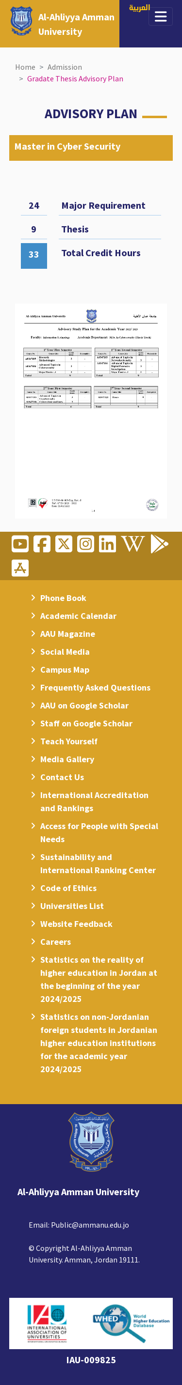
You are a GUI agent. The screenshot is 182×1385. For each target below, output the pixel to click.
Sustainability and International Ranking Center (98, 863)
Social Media (65, 651)
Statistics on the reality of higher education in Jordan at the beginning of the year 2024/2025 (98, 979)
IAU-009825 (91, 1360)
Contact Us (62, 777)
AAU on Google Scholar (84, 705)
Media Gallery (67, 759)
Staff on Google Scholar (86, 723)
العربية (139, 8)
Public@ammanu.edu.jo (90, 1225)
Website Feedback (76, 923)
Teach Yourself (69, 741)
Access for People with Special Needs (99, 832)
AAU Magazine (67, 633)
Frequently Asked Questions (95, 687)
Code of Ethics (68, 887)
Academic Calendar (78, 615)
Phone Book (63, 597)
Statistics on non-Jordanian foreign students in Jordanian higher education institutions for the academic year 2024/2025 (98, 1043)
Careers (55, 941)
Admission (65, 67)
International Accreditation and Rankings (94, 801)
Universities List (72, 905)
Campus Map (64, 669)
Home (25, 67)
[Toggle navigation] (161, 16)
